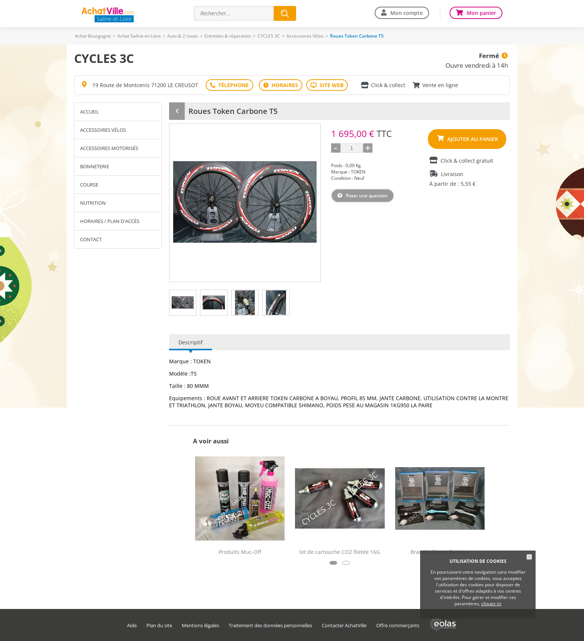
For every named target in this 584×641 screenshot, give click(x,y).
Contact (91, 239)
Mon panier (481, 12)
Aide (132, 625)
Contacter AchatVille (344, 625)
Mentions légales (200, 625)
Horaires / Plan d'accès (109, 221)
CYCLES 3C (268, 36)
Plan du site (159, 625)
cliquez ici (491, 603)
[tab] (182, 302)
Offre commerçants (397, 625)
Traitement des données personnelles (270, 625)
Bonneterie (94, 166)
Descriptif (190, 342)
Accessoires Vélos (305, 36)
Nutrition (93, 203)
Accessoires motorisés (109, 148)
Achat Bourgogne (93, 36)
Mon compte (406, 12)
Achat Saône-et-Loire (139, 36)
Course (89, 184)
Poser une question (367, 195)
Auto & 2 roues (182, 36)
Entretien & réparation (227, 36)
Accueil (89, 111)
